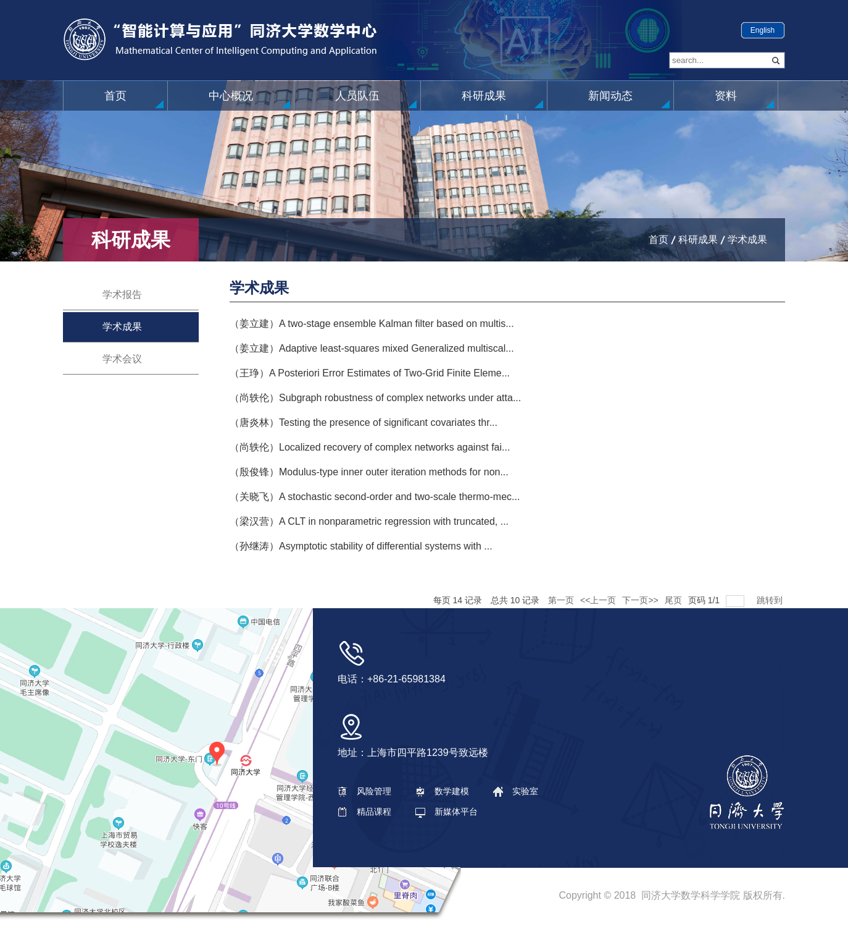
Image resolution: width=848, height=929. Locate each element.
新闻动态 (610, 96)
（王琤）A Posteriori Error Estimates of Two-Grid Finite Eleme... (370, 373)
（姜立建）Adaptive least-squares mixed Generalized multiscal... (372, 348)
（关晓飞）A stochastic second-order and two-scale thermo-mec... (375, 496)
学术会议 (122, 359)
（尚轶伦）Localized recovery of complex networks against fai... (370, 447)
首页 (115, 96)
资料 (726, 96)
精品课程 (364, 812)
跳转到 (771, 600)
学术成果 (747, 239)
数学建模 (442, 791)
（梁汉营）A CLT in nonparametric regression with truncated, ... (369, 521)
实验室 (515, 791)
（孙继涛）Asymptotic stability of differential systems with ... (361, 546)
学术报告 (122, 294)
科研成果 (484, 96)
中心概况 (231, 96)
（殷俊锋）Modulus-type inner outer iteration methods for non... (369, 472)
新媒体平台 (446, 812)
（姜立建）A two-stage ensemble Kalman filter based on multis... (372, 323)
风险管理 (364, 791)
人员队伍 (357, 96)
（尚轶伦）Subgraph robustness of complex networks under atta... (375, 397)
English (762, 30)
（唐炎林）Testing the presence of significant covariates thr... (363, 422)
